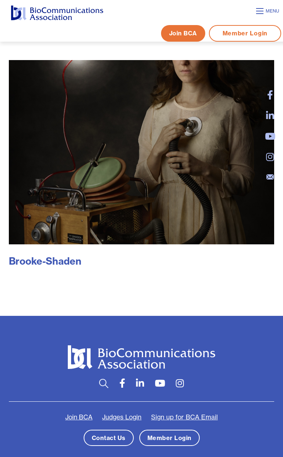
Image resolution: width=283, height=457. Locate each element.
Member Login (245, 33)
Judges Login (122, 417)
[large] (270, 95)
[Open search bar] (103, 383)
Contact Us (109, 438)
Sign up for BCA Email (184, 417)
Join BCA (183, 33)
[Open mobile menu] (268, 11)
